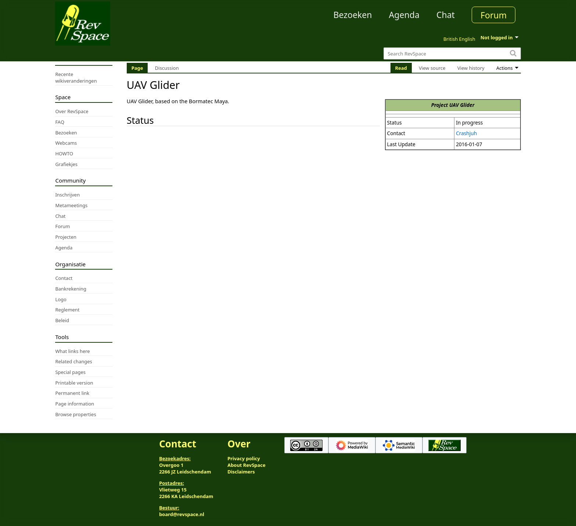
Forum (493, 15)
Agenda (404, 15)
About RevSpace (246, 465)
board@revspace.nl (181, 514)
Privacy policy (243, 458)
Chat (445, 15)
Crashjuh (466, 133)
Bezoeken (353, 15)
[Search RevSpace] (452, 53)
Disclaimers (241, 471)
